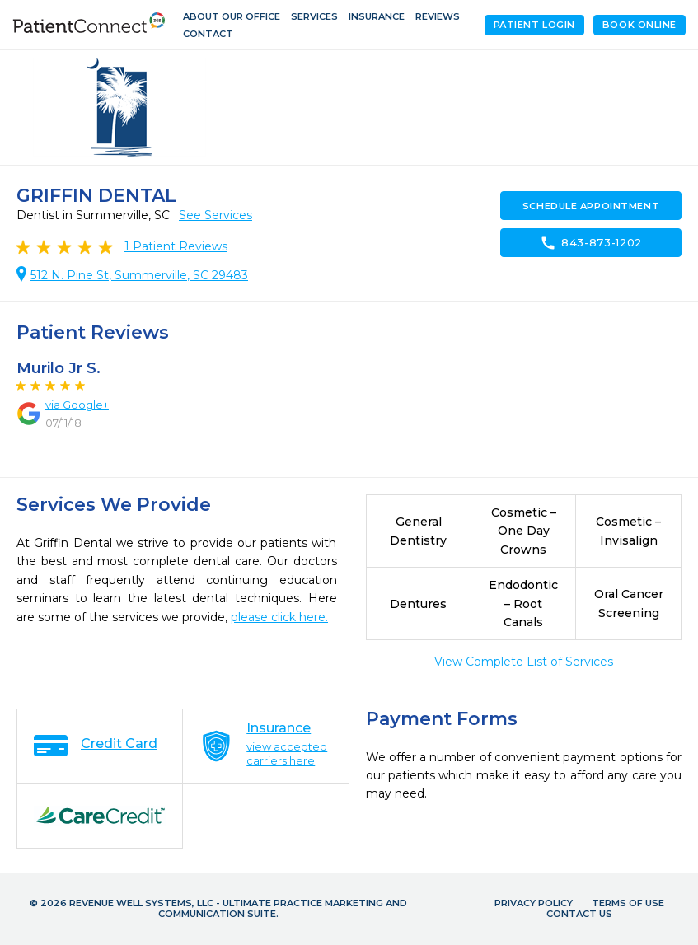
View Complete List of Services (523, 661)
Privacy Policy (533, 903)
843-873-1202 (591, 243)
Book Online (639, 24)
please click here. (279, 617)
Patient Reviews (175, 246)
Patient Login (534, 24)
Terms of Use (628, 903)
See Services (215, 215)
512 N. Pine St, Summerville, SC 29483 (139, 275)
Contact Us (579, 913)
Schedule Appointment (590, 206)
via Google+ (77, 404)
